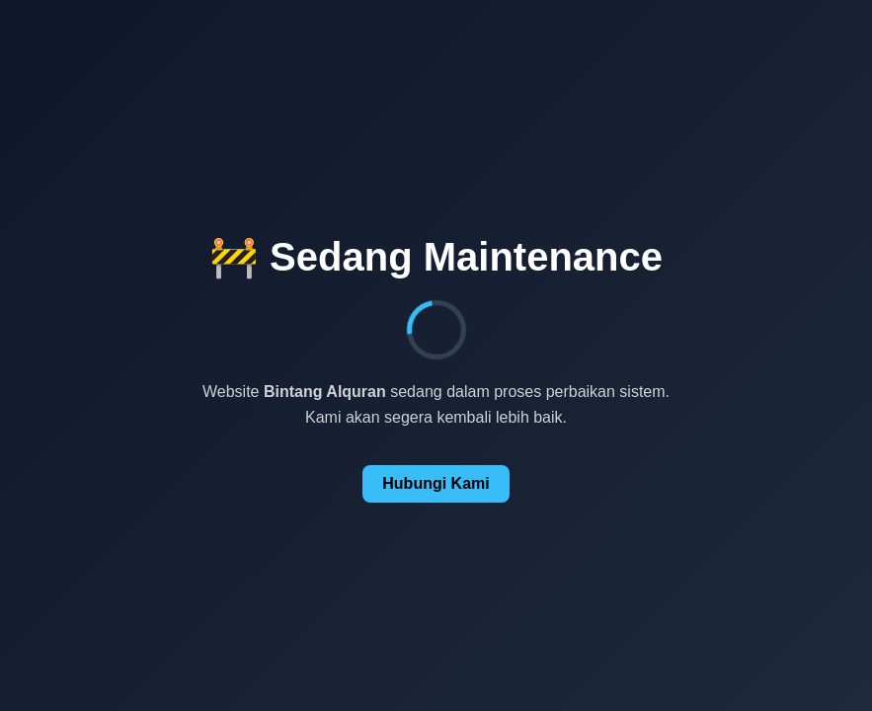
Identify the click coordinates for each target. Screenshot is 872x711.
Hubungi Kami (435, 483)
